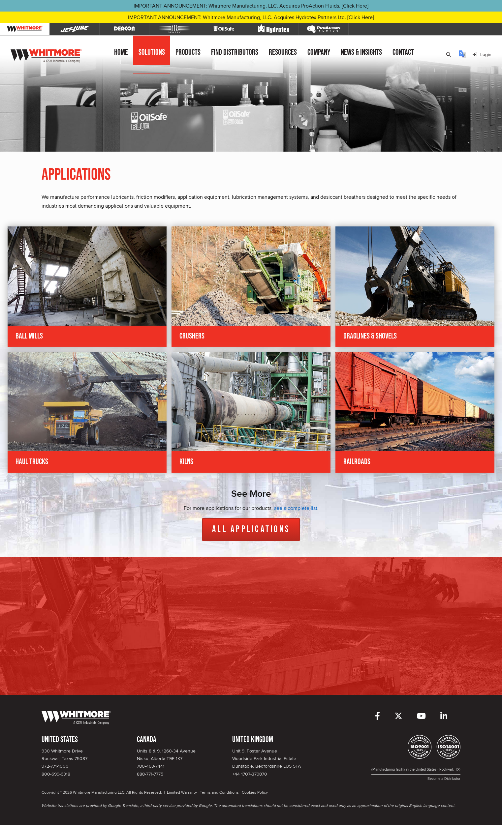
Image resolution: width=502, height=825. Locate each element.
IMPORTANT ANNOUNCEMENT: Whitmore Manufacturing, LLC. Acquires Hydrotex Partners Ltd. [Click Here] (251, 17)
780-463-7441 (151, 766)
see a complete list (295, 508)
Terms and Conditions (219, 792)
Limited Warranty (182, 792)
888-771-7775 (150, 774)
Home (121, 52)
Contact (403, 52)
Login (482, 54)
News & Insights (361, 52)
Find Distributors (234, 52)
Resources (283, 52)
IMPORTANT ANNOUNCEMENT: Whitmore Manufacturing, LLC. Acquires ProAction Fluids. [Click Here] (251, 6)
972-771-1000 (55, 766)
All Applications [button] (251, 529)
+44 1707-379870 (249, 774)
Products (188, 52)
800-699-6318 (56, 774)
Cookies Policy (255, 792)
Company (318, 52)
